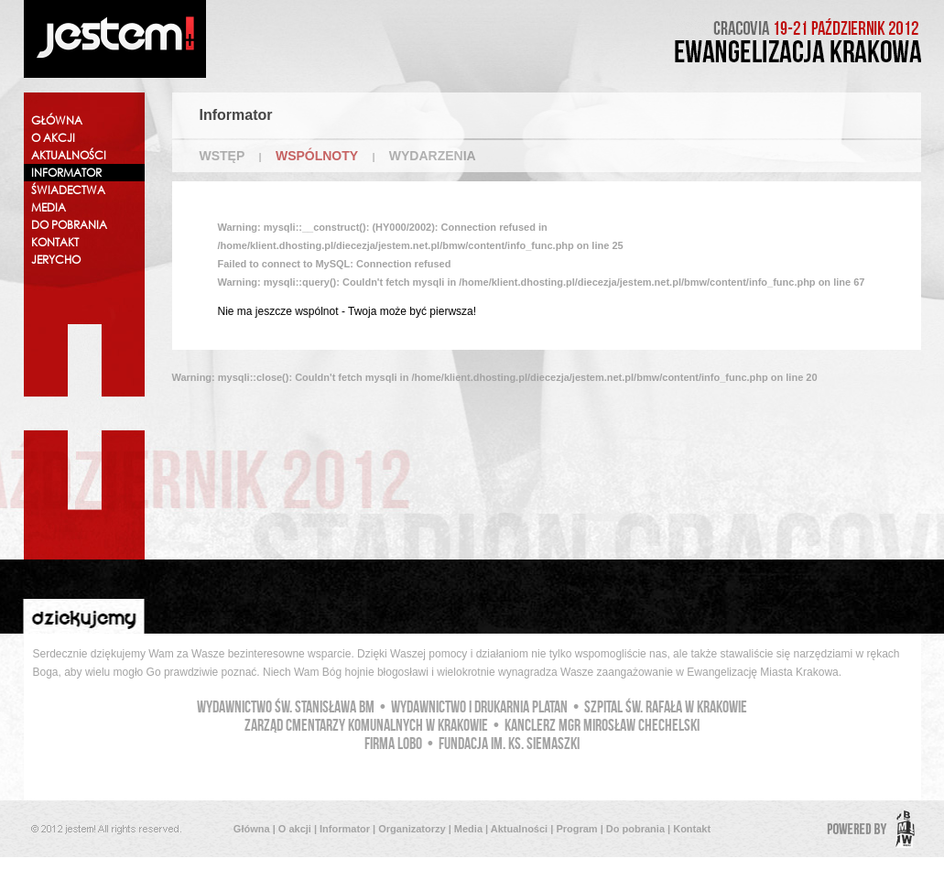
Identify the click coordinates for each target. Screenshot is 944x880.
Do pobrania (635, 828)
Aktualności (519, 828)
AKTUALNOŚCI (68, 155)
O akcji (294, 828)
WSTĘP (222, 155)
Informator (345, 828)
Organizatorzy (411, 828)
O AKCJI (53, 138)
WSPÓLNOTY (317, 155)
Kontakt (692, 828)
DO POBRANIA (69, 225)
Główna (251, 828)
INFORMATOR (66, 172)
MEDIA (48, 207)
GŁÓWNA (56, 120)
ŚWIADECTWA (68, 190)
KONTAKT (55, 242)
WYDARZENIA (432, 155)
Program (576, 828)
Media (468, 828)
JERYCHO (56, 259)
